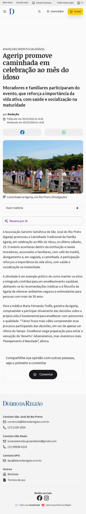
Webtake (11, 474)
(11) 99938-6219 (15, 447)
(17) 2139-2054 (14, 428)
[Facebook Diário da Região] (39, 498)
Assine (75, 11)
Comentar (43, 374)
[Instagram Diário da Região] (46, 498)
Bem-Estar (8, 2)
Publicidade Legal (65, 2)
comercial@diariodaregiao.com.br (26, 422)
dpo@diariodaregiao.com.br (22, 461)
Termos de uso (14, 480)
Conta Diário (55, 11)
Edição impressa (41, 2)
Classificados (22, 2)
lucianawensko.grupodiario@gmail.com (29, 441)
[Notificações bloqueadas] (39, 11)
